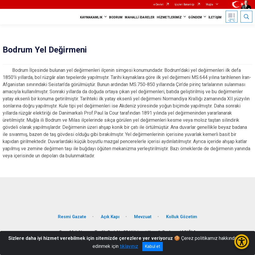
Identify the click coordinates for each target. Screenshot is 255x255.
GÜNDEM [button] (195, 17)
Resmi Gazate (72, 216)
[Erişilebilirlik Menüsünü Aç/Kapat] (241, 241)
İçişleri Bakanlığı (185, 4)
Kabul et (152, 246)
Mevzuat (143, 216)
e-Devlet (158, 4)
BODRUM (116, 17)
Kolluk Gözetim (181, 216)
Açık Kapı (110, 216)
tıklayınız (129, 246)
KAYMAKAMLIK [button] (91, 17)
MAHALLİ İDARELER (139, 17)
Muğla (209, 4)
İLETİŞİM (214, 17)
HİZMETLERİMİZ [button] (169, 17)
